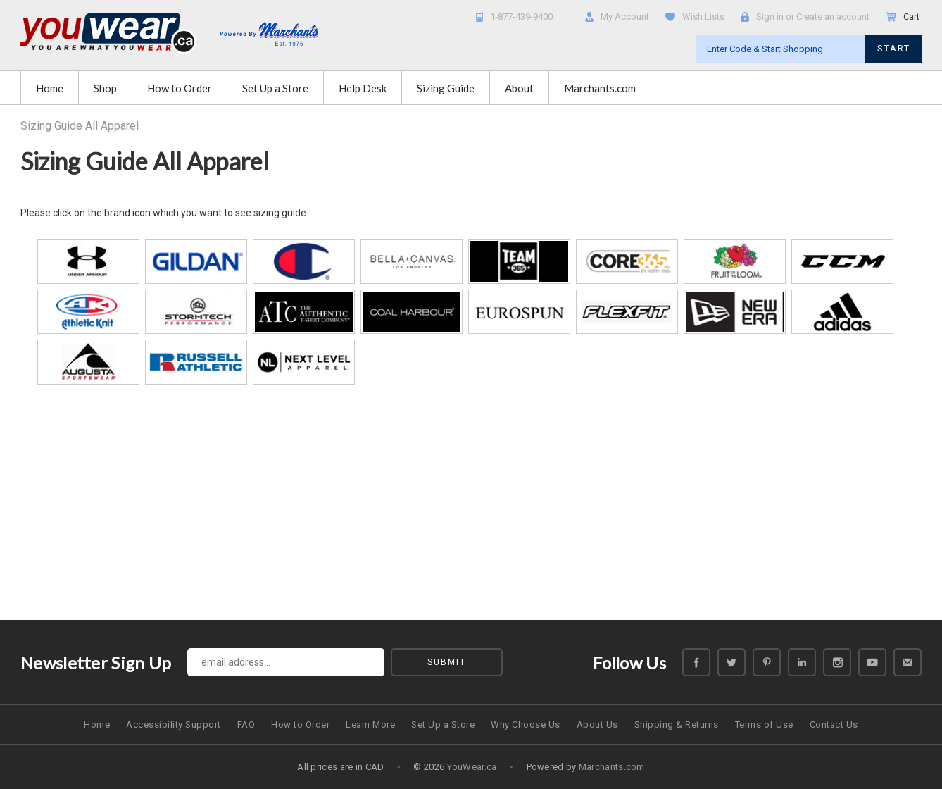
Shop (105, 88)
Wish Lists (703, 16)
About (519, 88)
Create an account (832, 16)
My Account (625, 16)
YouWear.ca (472, 767)
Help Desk (363, 88)
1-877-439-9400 (521, 16)
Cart (912, 16)
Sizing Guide (446, 88)
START (893, 48)
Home (49, 88)
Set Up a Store (275, 88)
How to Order (179, 88)
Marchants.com (600, 88)
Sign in (770, 16)
